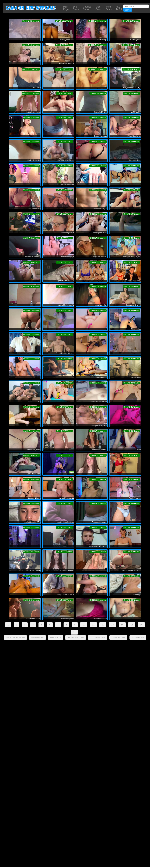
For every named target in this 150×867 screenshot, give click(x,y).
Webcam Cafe (55, 638)
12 (103, 624)
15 (131, 624)
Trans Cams (109, 8)
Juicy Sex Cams (138, 638)
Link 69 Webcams (118, 638)
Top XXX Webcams (97, 638)
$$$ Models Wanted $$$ (15, 638)
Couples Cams (87, 8)
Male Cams (98, 8)
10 (83, 624)
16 (141, 624)
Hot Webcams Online (75, 638)
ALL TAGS (119, 8)
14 (122, 624)
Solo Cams (76, 8)
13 (112, 624)
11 (93, 624)
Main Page (65, 8)
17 (74, 632)
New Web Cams (37, 638)
